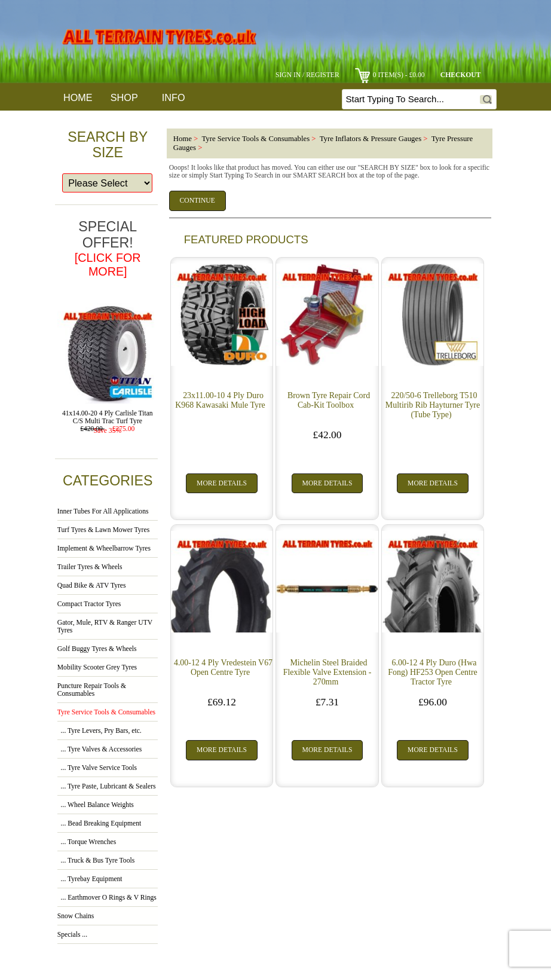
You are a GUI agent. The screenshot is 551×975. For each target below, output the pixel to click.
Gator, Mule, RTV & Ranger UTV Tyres (104, 626)
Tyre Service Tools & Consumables (255, 139)
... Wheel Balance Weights (95, 805)
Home (78, 97)
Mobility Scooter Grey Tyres (97, 667)
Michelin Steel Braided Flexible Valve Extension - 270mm (327, 672)
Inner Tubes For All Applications (103, 511)
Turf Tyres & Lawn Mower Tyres (103, 530)
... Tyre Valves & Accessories (99, 749)
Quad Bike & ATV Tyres (91, 585)
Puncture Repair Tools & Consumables (91, 690)
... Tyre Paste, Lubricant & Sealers (106, 786)
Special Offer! (108, 248)
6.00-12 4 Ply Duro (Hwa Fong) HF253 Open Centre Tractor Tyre (432, 672)
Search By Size (108, 144)
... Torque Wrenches (86, 842)
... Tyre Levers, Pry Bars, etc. (99, 731)
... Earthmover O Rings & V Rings (107, 897)
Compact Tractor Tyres (89, 604)
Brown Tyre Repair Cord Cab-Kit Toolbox (328, 400)
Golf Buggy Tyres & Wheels (97, 649)
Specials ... (72, 935)
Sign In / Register (307, 75)
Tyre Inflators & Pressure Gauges (370, 139)
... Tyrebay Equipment (90, 879)
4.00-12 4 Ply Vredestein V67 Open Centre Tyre (223, 667)
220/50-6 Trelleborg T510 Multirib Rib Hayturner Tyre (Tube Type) (432, 405)
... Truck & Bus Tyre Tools (95, 860)
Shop (124, 97)
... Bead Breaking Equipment (99, 823)
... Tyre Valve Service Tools (97, 768)
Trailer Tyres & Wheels (90, 567)
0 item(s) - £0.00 (390, 75)
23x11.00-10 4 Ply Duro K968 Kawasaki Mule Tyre (220, 400)
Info (173, 97)
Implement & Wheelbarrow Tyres (104, 548)
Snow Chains (75, 916)
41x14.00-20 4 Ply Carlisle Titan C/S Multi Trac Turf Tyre (107, 414)
